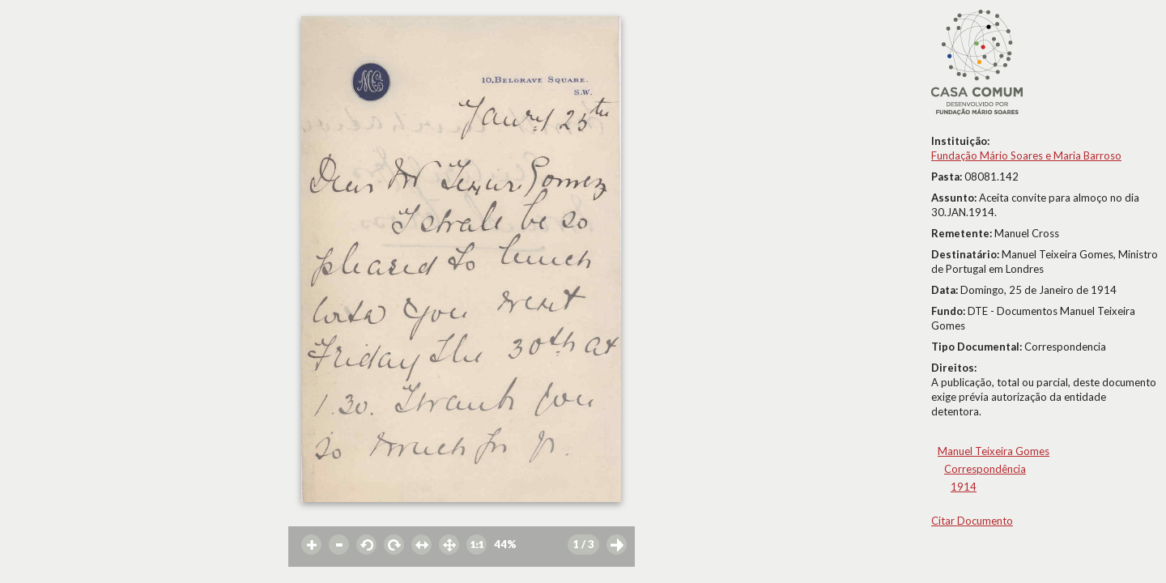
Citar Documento (972, 520)
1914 (964, 486)
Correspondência (985, 468)
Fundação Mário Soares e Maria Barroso (1026, 155)
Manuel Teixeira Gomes (993, 451)
